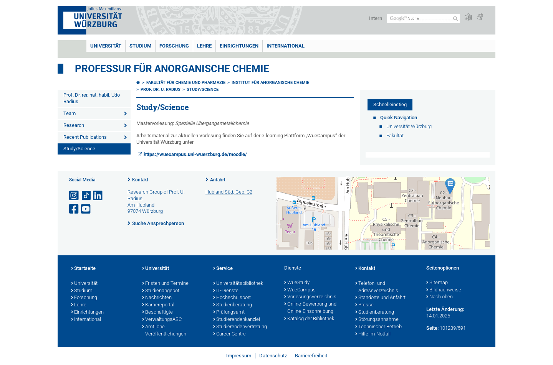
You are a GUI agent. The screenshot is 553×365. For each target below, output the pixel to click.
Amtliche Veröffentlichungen (164, 331)
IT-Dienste (225, 291)
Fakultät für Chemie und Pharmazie (185, 82)
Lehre (204, 46)
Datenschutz (273, 355)
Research (73, 125)
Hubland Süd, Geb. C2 (228, 192)
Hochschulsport (232, 297)
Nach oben (439, 297)
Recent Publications (85, 137)
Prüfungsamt (229, 312)
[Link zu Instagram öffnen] (74, 195)
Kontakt (140, 179)
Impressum (238, 355)
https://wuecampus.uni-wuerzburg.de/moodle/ (195, 154)
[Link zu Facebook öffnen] (74, 209)
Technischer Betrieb (378, 327)
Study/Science (79, 148)
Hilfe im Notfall (373, 334)
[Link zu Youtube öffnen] (86, 209)
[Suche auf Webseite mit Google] (423, 18)
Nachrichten (157, 297)
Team (69, 113)
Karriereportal (158, 305)
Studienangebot (160, 291)
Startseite (83, 268)
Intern (375, 18)
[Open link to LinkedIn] (98, 195)
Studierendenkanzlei (236, 319)
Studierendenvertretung (240, 327)
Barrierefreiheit (311, 355)
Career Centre (229, 334)
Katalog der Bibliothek (309, 319)
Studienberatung (232, 305)
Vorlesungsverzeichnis (310, 297)
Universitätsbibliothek (238, 283)
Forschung (174, 46)
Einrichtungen (239, 46)
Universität (105, 46)
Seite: (432, 328)
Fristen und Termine (165, 283)
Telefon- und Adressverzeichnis (376, 287)
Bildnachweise (443, 290)
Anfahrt (217, 179)
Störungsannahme (377, 319)
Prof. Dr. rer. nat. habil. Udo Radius (91, 98)
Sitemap (437, 283)
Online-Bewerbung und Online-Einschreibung (310, 308)
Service (223, 268)
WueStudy (297, 283)
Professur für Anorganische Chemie (172, 68)
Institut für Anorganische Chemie (270, 82)
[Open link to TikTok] (86, 195)
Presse (364, 305)
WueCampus (300, 290)
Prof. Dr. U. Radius (160, 89)
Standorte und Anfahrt (380, 297)
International (286, 46)
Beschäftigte (157, 312)
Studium (140, 46)
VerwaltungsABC (162, 319)
